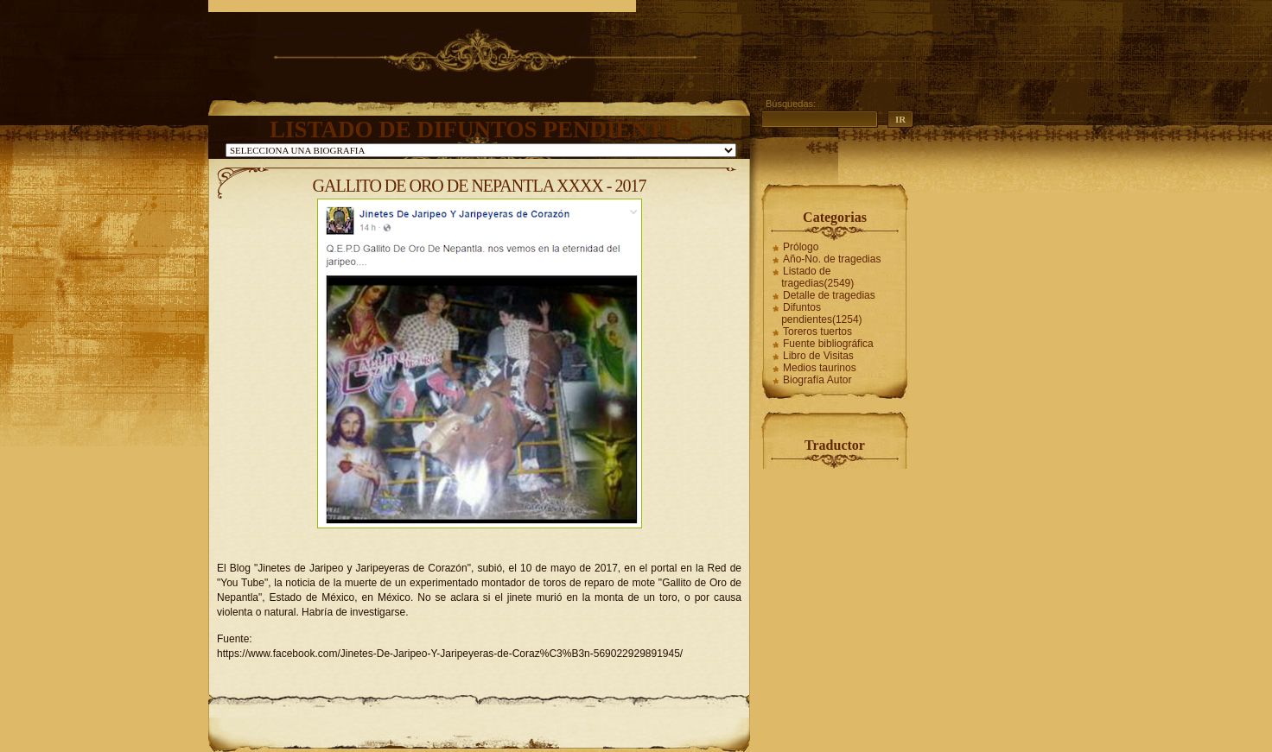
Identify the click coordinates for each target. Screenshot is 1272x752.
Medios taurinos (819, 368)
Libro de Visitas (818, 356)
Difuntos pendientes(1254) (821, 313)
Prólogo (800, 247)
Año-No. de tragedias (832, 259)
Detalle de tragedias (829, 295)
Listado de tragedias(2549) (817, 277)
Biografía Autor (817, 380)
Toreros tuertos (817, 331)
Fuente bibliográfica (828, 344)
